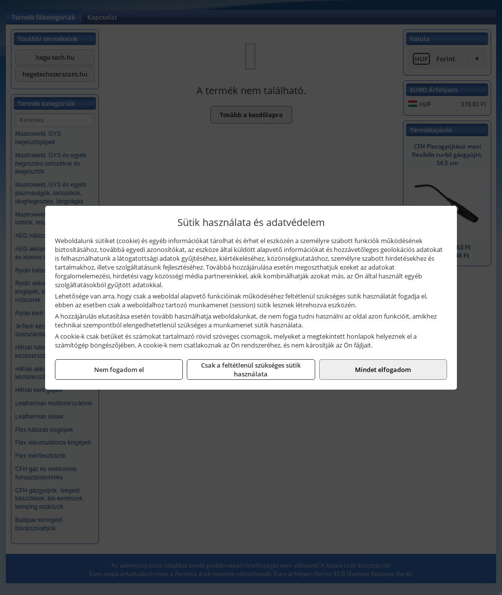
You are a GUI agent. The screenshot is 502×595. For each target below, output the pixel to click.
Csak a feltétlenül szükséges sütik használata (251, 369)
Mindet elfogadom (383, 369)
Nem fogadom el (119, 369)
